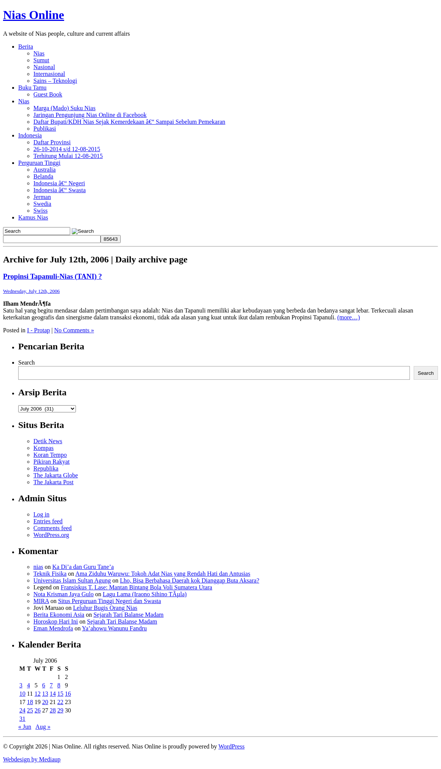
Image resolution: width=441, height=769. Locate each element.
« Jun (24, 726)
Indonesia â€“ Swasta (59, 190)
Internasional (49, 74)
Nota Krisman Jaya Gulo (63, 594)
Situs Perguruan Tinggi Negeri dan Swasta (109, 601)
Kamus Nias (33, 217)
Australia (44, 169)
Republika (45, 468)
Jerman (42, 197)
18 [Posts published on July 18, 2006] (30, 702)
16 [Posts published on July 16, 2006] (68, 693)
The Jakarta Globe (55, 475)
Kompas (43, 448)
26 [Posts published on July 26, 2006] (38, 710)
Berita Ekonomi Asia (58, 614)
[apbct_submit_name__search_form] (111, 239)
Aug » (42, 726)
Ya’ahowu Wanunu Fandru (114, 628)
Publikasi (44, 128)
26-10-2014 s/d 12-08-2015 (66, 149)
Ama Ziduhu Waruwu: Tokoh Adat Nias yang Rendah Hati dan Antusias (162, 573)
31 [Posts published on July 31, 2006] (22, 718)
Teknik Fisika (49, 573)
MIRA (41, 601)
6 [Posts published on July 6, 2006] (43, 685)
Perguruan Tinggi (39, 162)
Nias (38, 53)
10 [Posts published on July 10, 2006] (22, 693)
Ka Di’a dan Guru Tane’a (83, 567)
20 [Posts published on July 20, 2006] (45, 702)
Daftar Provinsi (52, 142)
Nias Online (33, 15)
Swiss (40, 210)
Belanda (43, 176)
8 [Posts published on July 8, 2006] (58, 685)
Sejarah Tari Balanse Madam (128, 614)
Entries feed (48, 521)
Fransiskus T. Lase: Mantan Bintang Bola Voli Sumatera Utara (136, 587)
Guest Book (47, 94)
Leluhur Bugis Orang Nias (105, 608)
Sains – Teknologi (55, 80)
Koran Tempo (50, 455)
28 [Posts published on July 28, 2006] (53, 710)
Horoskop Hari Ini (55, 621)
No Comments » (74, 330)
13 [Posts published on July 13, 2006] (45, 693)
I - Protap (38, 330)
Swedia (42, 204)
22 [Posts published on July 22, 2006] (60, 702)
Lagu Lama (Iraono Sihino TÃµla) (145, 594)
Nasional (44, 67)
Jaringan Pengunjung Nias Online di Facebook (89, 115)
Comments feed (52, 528)
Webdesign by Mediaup (32, 759)
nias (38, 567)
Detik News (47, 441)
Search (26, 362)
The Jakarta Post (53, 482)
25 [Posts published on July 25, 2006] (30, 710)
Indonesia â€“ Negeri (59, 183)
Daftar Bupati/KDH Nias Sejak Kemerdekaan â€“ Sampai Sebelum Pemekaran (129, 121)
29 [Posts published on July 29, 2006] (60, 710)
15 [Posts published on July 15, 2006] (60, 693)
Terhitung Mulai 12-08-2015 (68, 156)
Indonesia (30, 135)
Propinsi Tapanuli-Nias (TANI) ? (52, 276)
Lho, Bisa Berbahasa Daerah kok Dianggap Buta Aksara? (189, 580)
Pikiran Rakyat (51, 461)
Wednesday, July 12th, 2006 (31, 291)
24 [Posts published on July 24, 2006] (22, 710)
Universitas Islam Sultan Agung (72, 580)
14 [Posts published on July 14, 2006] (53, 693)
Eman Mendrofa (53, 628)
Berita (25, 46)
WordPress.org (51, 535)
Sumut (41, 60)
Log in (41, 514)
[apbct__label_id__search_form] (52, 239)
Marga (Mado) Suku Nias (64, 108)
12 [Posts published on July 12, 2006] (38, 693)
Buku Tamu (32, 87)
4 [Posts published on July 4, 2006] (28, 685)
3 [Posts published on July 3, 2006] (20, 685)
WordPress (231, 746)
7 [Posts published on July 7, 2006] (51, 685)
